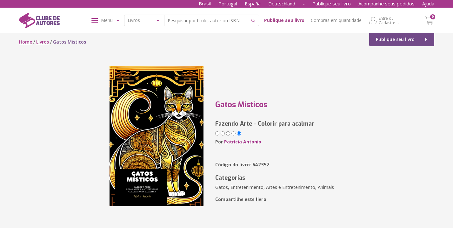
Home (25, 42)
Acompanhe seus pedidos (386, 3)
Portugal (227, 3)
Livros (42, 42)
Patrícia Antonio (242, 142)
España (253, 3)
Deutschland (281, 3)
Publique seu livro (331, 3)
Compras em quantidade (336, 20)
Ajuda (428, 3)
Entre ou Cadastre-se (390, 20)
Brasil (205, 3)
